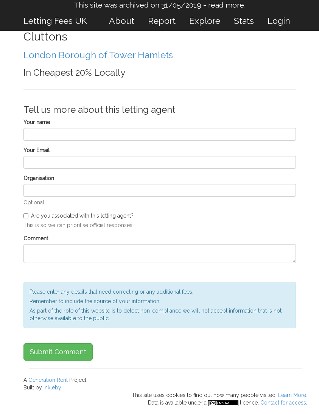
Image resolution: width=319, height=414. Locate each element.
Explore (204, 21)
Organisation (38, 178)
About (121, 21)
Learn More (292, 395)
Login (279, 21)
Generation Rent (48, 380)
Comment (35, 238)
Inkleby (52, 387)
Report (162, 21)
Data (153, 403)
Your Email (36, 150)
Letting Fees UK (55, 21)
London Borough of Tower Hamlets (98, 55)
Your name (36, 122)
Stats (244, 21)
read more (226, 5)
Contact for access (283, 403)
